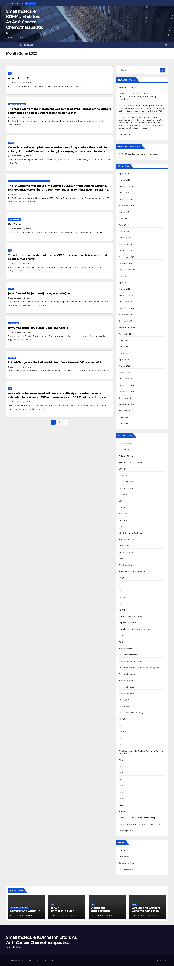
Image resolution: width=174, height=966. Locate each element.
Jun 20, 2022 (15, 298)
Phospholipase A (127, 674)
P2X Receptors (126, 482)
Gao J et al (14, 224)
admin (27, 83)
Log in (122, 850)
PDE (121, 591)
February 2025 (126, 238)
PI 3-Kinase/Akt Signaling (131, 712)
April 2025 (124, 225)
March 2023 (124, 289)
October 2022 (125, 321)
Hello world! (152, 154)
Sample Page (26, 45)
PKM (121, 792)
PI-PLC (122, 719)
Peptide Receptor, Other (130, 616)
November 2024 (126, 257)
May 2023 (123, 276)
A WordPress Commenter (131, 154)
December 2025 (126, 199)
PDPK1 (122, 610)
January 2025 (125, 244)
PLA (121, 805)
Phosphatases (13, 323)
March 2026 (124, 180)
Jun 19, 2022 (15, 332)
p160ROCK (124, 475)
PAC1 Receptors (126, 539)
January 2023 (125, 302)
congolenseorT (126, 134)
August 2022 (125, 334)
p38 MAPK (12, 357)
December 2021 (126, 385)
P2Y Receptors (126, 488)
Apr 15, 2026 (58, 915)
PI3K (121, 725)
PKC (121, 773)
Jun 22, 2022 (15, 263)
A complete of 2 (18, 78)
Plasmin (123, 811)
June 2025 (124, 212)
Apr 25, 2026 (17, 915)
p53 (120, 501)
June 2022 (124, 347)
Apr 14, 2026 (98, 915)
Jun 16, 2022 (15, 402)
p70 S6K (123, 520)
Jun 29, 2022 (15, 83)
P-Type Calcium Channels (131, 462)
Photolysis (124, 700)
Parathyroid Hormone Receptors (134, 571)
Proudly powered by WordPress (18, 960)
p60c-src (123, 514)
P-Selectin (124, 449)
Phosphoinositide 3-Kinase (132, 661)
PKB (121, 766)
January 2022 (125, 379)
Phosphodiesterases (128, 655)
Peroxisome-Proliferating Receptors (136, 629)
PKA (121, 760)
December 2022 (126, 308)
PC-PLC (11, 288)
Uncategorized (126, 830)
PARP (121, 578)
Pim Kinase (124, 732)
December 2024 (126, 250)
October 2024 (125, 263)
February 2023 (126, 295)
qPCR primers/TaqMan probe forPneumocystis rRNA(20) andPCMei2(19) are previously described (141, 96)
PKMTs (122, 798)
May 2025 (123, 218)
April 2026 (124, 173)
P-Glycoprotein (126, 443)
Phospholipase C (14, 219)
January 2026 (125, 193)
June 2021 (124, 423)
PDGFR (11, 142)
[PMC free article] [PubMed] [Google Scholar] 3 (38, 328)
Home (11, 45)
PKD (121, 779)
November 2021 (126, 391)
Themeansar (51, 960)
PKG (121, 786)
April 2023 (124, 282)
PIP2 (10, 388)
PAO (121, 558)
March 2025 (124, 231)
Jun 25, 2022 (15, 194)
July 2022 (123, 340)
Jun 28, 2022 (15, 117)
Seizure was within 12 (129, 87)
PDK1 (121, 603)
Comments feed (126, 863)
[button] (166, 45)
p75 (10, 73)
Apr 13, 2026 (139, 915)
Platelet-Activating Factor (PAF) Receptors (139, 824)
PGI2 (121, 642)
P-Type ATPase (126, 456)
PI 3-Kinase (124, 706)
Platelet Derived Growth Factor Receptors (139, 818)
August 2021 (124, 411)
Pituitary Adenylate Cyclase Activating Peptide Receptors (29, 181)
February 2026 (126, 186)
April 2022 (124, 359)
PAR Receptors (126, 565)
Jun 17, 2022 (15, 367)
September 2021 (126, 404)
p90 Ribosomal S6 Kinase (17, 104)
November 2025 (126, 205)
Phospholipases (126, 687)
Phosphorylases (126, 693)
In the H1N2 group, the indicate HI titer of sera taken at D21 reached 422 (54, 362)
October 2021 (125, 398)
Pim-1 (121, 738)
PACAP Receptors (127, 546)
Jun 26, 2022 (15, 156)
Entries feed (125, 856)
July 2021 (123, 417)
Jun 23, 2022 (15, 229)
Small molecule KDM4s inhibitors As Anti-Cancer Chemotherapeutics (24, 22)
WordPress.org (126, 869)
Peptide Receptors (128, 623)
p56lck (122, 507)
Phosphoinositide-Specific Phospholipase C (140, 667)
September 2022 (127, 327)
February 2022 (126, 372)
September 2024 (127, 270)
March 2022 (124, 366)
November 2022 (126, 314)
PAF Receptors (126, 552)
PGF (121, 635)
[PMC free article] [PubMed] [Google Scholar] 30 (39, 293)
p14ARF (122, 469)
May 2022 (123, 353)
